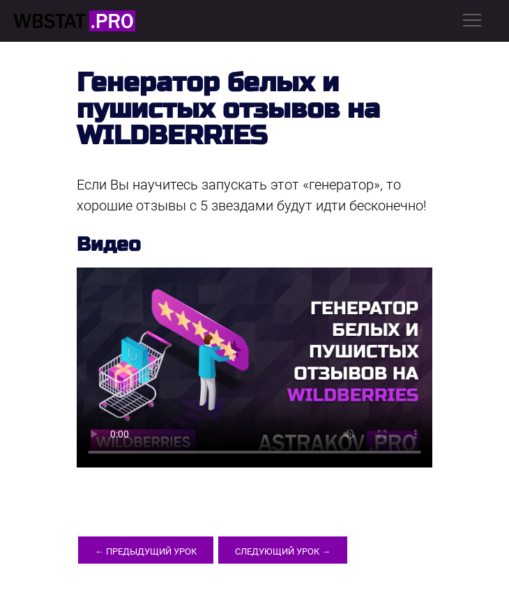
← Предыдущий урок (146, 551)
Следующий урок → (283, 551)
